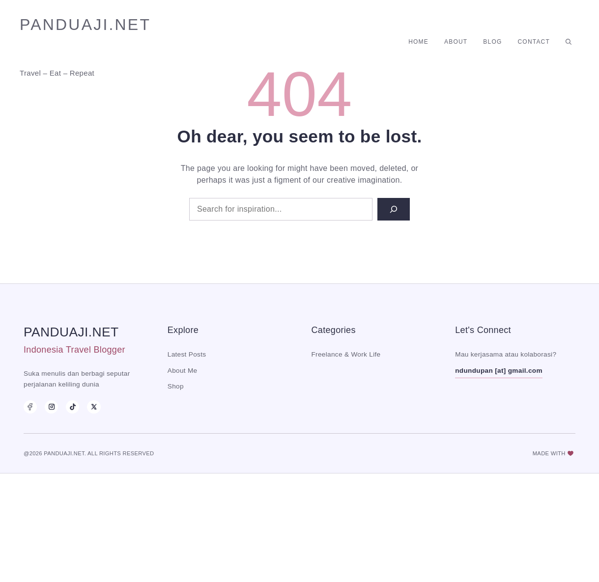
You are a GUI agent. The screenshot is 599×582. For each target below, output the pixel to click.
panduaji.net (85, 24)
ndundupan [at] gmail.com (498, 370)
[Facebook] (30, 407)
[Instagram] (51, 407)
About (455, 41)
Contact (533, 41)
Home (418, 41)
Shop (176, 386)
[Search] (393, 209)
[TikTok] (72, 407)
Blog (492, 41)
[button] (568, 41)
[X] (93, 407)
